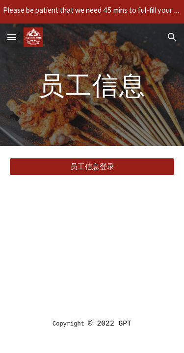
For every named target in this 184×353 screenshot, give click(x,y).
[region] (92, 12)
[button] (12, 37)
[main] (92, 84)
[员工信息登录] (92, 166)
